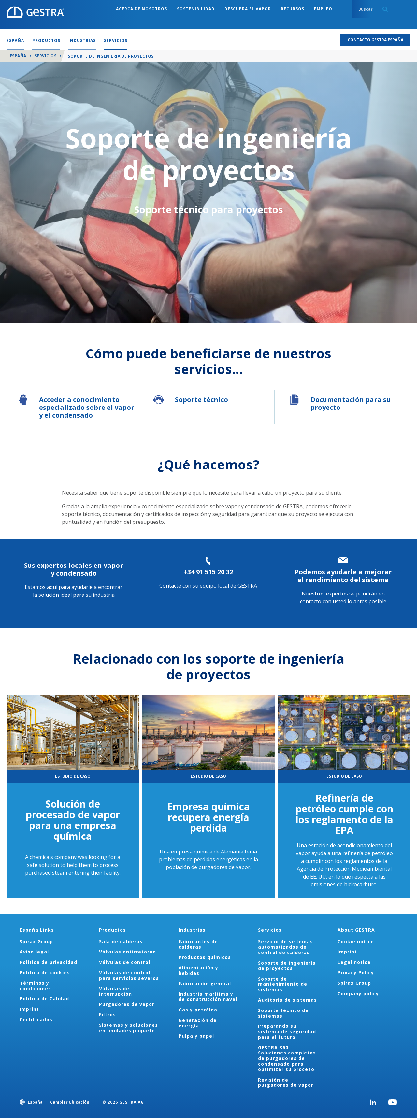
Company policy (358, 993)
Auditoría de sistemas (287, 1000)
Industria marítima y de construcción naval (208, 996)
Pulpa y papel (196, 1036)
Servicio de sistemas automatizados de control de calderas (285, 947)
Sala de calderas (121, 942)
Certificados (36, 1019)
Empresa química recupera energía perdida (208, 817)
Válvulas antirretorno (127, 952)
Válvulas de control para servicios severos (129, 975)
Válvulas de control (124, 962)
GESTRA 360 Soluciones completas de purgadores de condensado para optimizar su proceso (287, 1058)
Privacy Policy (356, 972)
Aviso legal (34, 952)
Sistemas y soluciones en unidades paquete (128, 1028)
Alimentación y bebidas (198, 970)
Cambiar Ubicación (69, 1102)
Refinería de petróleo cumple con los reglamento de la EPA (344, 814)
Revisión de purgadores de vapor (285, 1082)
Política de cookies (45, 972)
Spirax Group (36, 942)
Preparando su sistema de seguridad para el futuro (287, 1031)
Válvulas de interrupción (115, 991)
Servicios (45, 56)
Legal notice (354, 962)
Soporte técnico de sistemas (283, 1013)
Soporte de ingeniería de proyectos (287, 965)
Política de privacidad (48, 962)
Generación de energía (198, 1023)
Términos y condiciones (35, 986)
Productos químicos (205, 957)
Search (385, 9)
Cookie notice (356, 942)
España (18, 56)
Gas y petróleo (198, 1010)
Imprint (29, 1009)
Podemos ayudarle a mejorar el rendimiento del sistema (343, 575)
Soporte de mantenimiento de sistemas (282, 984)
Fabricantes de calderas (198, 944)
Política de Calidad (44, 999)
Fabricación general (205, 984)
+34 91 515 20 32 (208, 571)
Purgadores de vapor (126, 1004)
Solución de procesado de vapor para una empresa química (73, 820)
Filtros (107, 1014)
